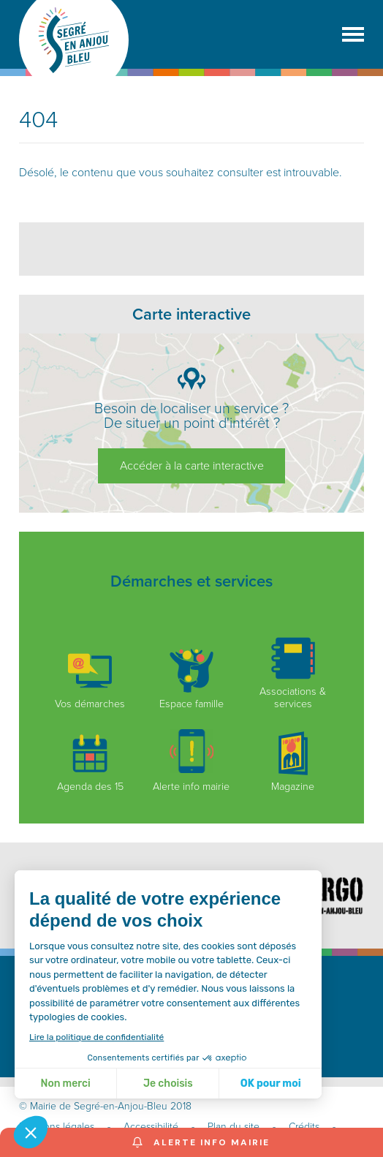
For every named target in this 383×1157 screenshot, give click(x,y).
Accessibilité (151, 1126)
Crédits (304, 1126)
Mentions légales (56, 1126)
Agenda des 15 (90, 762)
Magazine (293, 762)
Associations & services (292, 673)
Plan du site (233, 1126)
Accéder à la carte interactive (192, 466)
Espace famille (191, 679)
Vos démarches (90, 679)
